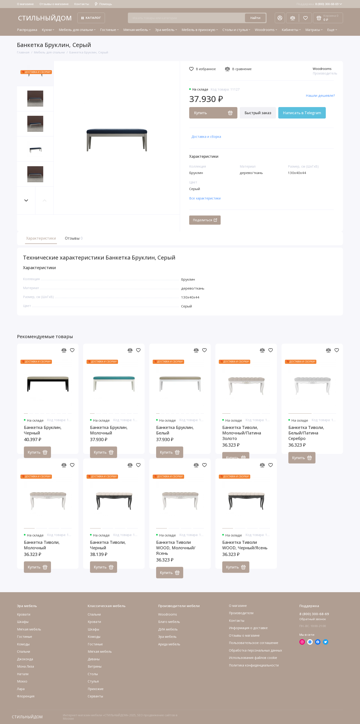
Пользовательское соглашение (253, 643)
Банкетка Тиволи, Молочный (42, 549)
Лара (21, 689)
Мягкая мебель (137, 29)
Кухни (48, 29)
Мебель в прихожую (200, 29)
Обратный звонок (312, 619)
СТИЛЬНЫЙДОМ (45, 18)
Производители (241, 613)
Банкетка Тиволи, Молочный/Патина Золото (241, 438)
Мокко (22, 681)
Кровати (23, 614)
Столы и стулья (236, 29)
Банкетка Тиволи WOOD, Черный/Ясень (244, 549)
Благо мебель (169, 621)
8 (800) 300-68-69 (319, 4)
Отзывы (73, 238)
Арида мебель (169, 644)
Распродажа (27, 29)
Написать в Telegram (302, 112)
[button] (26, 200)
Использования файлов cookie (253, 657)
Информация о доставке (248, 628)
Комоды (23, 644)
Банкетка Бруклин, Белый (175, 435)
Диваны (94, 659)
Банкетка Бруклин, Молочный (109, 435)
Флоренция (25, 696)
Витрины (94, 666)
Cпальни (23, 651)
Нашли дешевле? (320, 95)
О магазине (25, 4)
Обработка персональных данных (255, 650)
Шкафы (22, 621)
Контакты (81, 4)
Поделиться (205, 220)
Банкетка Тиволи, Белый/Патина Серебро (306, 438)
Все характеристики (205, 198)
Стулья (93, 681)
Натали (22, 674)
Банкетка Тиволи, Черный (108, 549)
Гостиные (109, 29)
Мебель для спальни (77, 29)
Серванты (95, 696)
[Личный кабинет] (280, 18)
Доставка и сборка (206, 136)
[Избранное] (305, 18)
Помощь (103, 4)
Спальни (94, 614)
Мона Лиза (25, 666)
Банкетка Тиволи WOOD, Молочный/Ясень (175, 552)
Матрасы (314, 29)
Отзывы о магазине (54, 4)
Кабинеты (291, 29)
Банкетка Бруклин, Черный (43, 435)
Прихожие (96, 689)
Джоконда (25, 659)
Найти (255, 18)
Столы (93, 674)
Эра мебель (166, 29)
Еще (332, 29)
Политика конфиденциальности (254, 665)
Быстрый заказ (258, 112)
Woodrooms (266, 29)
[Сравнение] (292, 18)
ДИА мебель (168, 629)
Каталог (91, 18)
